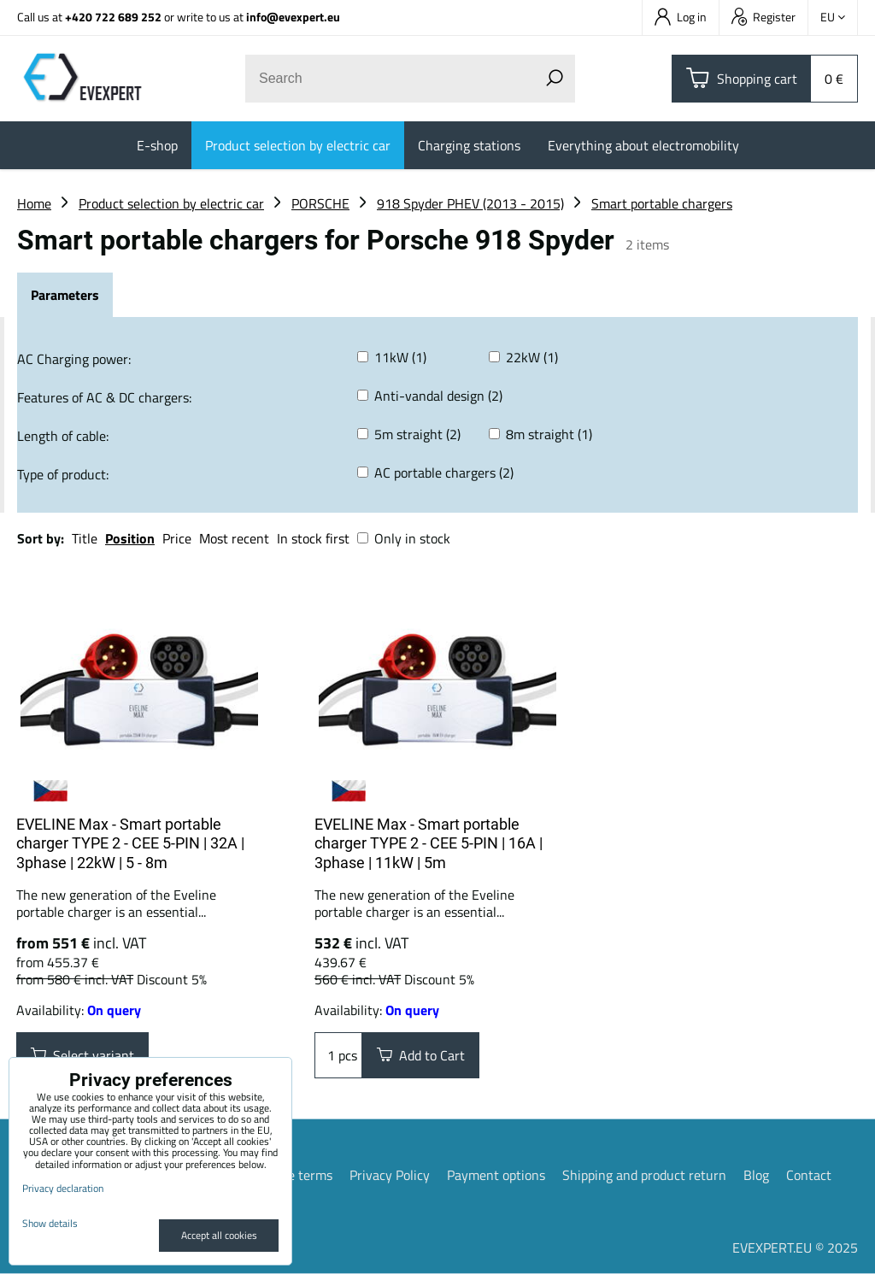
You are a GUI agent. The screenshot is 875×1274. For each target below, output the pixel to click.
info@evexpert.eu (293, 17)
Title (84, 538)
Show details (50, 1223)
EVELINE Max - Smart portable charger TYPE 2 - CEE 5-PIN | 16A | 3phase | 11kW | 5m (428, 843)
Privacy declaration (62, 1188)
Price (176, 538)
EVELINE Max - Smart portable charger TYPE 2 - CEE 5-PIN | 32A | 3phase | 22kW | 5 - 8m (130, 843)
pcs (338, 1055)
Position (130, 538)
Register (763, 17)
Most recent (234, 538)
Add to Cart (421, 1055)
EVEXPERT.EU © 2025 (795, 1247)
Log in (681, 17)
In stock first (313, 538)
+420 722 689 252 (113, 17)
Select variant (82, 1055)
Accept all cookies (219, 1235)
